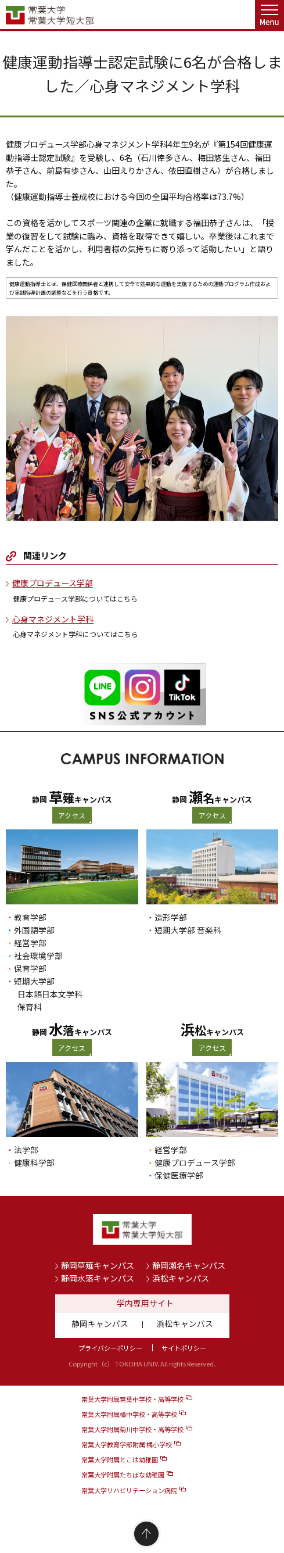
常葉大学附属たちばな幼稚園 (122, 1474)
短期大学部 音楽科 (187, 930)
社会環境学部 (38, 955)
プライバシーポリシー (110, 1347)
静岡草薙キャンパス (97, 1265)
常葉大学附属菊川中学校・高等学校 (132, 1429)
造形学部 (170, 917)
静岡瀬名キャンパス (188, 1265)
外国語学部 (34, 930)
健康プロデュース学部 (52, 583)
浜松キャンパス (180, 1278)
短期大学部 (34, 981)
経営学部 (30, 943)
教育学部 (30, 917)
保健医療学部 (178, 1175)
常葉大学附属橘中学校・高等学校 (129, 1414)
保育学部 (30, 968)
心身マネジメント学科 (53, 619)
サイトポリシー (183, 1347)
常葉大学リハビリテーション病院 (129, 1490)
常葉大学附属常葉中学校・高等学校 (132, 1399)
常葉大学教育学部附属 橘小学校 (126, 1444)
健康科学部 (34, 1162)
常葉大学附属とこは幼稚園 (119, 1459)
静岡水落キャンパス (97, 1278)
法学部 (26, 1149)
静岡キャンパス (99, 1323)
